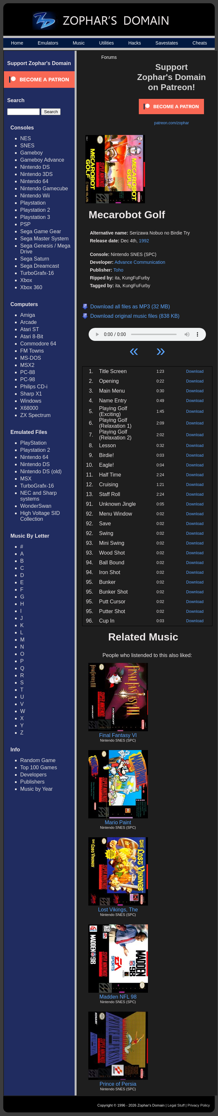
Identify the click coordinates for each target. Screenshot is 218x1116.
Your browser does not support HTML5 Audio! (147, 333)
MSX (26, 478)
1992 (144, 240)
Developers (33, 774)
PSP (25, 224)
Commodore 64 (38, 343)
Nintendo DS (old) (41, 471)
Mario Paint (118, 822)
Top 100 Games (38, 767)
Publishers (32, 782)
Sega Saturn (34, 259)
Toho (118, 270)
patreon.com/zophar (171, 123)
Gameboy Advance (42, 160)
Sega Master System (44, 238)
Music (79, 43)
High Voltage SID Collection (40, 516)
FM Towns (32, 351)
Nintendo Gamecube (44, 188)
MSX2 (27, 365)
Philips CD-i (34, 386)
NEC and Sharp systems (38, 496)
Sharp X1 (31, 394)
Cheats (200, 43)
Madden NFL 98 (118, 997)
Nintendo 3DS (36, 174)
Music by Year (36, 789)
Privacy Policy (199, 1105)
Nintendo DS (35, 167)
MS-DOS (30, 358)
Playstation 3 (35, 217)
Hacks (134, 43)
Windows (30, 401)
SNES (27, 145)
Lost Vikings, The (118, 909)
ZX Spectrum (35, 415)
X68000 (29, 408)
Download (194, 371)
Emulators (48, 43)
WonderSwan (35, 506)
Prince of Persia (118, 1084)
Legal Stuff (175, 1105)
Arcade (28, 322)
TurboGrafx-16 (37, 273)
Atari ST (29, 329)
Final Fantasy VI (118, 735)
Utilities (106, 43)
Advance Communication (139, 262)
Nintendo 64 (34, 181)
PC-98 (27, 379)
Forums (109, 57)
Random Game (38, 760)
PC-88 (27, 372)
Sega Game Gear (40, 231)
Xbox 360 (31, 287)
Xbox (26, 280)
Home (17, 43)
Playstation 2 (35, 210)
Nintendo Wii (35, 195)
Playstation (33, 203)
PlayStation (33, 443)
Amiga (27, 315)
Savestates (166, 43)
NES (25, 138)
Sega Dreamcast (39, 266)
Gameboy (31, 152)
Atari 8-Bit (31, 336)
